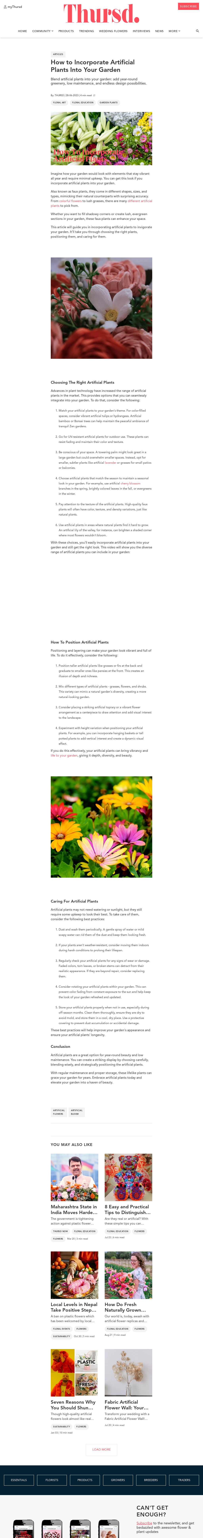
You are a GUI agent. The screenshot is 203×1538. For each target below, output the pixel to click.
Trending (86, 31)
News (159, 31)
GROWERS (118, 1480)
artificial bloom (76, 1112)
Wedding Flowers (113, 31)
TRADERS (184, 1480)
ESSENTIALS (19, 1480)
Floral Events (61, 1329)
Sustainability (61, 1337)
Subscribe (144, 1523)
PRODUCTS (85, 1480)
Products (66, 31)
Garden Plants (109, 103)
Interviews (141, 31)
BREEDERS (151, 1480)
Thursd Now (60, 1231)
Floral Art (59, 103)
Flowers (58, 1239)
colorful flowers (70, 201)
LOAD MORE (101, 1449)
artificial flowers (59, 1112)
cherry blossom (131, 483)
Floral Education (82, 103)
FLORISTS (52, 1480)
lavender (110, 462)
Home (22, 31)
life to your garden (64, 755)
